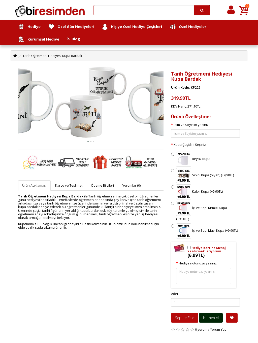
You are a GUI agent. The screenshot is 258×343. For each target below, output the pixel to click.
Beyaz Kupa (190, 159)
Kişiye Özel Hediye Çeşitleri (132, 27)
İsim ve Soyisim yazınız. (191, 124)
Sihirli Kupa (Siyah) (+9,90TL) (202, 175)
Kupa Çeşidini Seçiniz (190, 144)
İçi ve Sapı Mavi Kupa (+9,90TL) (204, 230)
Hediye (29, 27)
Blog (73, 38)
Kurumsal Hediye (38, 39)
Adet (174, 293)
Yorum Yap (218, 329)
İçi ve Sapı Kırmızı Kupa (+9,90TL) (199, 211)
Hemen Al (211, 317)
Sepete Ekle (184, 317)
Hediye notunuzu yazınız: (198, 263)
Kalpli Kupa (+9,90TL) (197, 191)
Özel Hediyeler (188, 27)
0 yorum (201, 329)
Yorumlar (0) (131, 185)
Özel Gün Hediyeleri (71, 27)
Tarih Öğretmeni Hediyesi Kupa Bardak (52, 55)
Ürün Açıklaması (34, 185)
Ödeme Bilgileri (102, 185)
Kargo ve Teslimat (68, 185)
